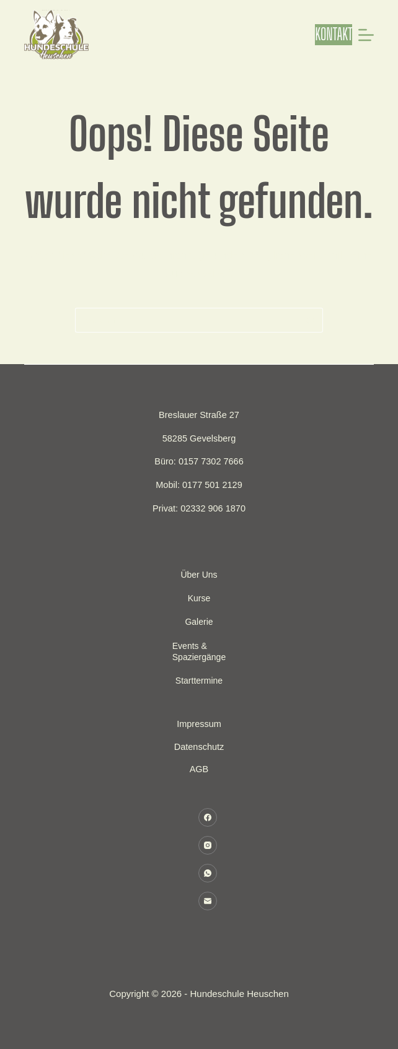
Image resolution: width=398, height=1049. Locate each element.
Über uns (198, 575)
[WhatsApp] (207, 873)
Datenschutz (199, 747)
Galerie (199, 622)
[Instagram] (207, 845)
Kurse (199, 598)
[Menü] (366, 35)
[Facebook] (207, 817)
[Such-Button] (310, 320)
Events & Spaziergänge (199, 651)
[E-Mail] (207, 901)
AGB (199, 769)
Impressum (199, 724)
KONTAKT (333, 34)
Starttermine (199, 681)
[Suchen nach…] (186, 320)
